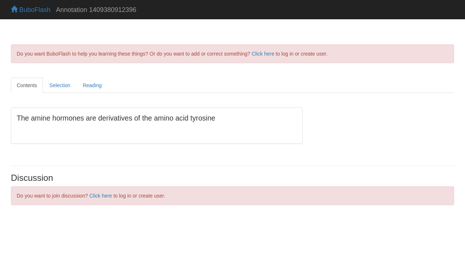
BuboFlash (30, 9)
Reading (92, 85)
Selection (59, 85)
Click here (263, 54)
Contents (27, 85)
